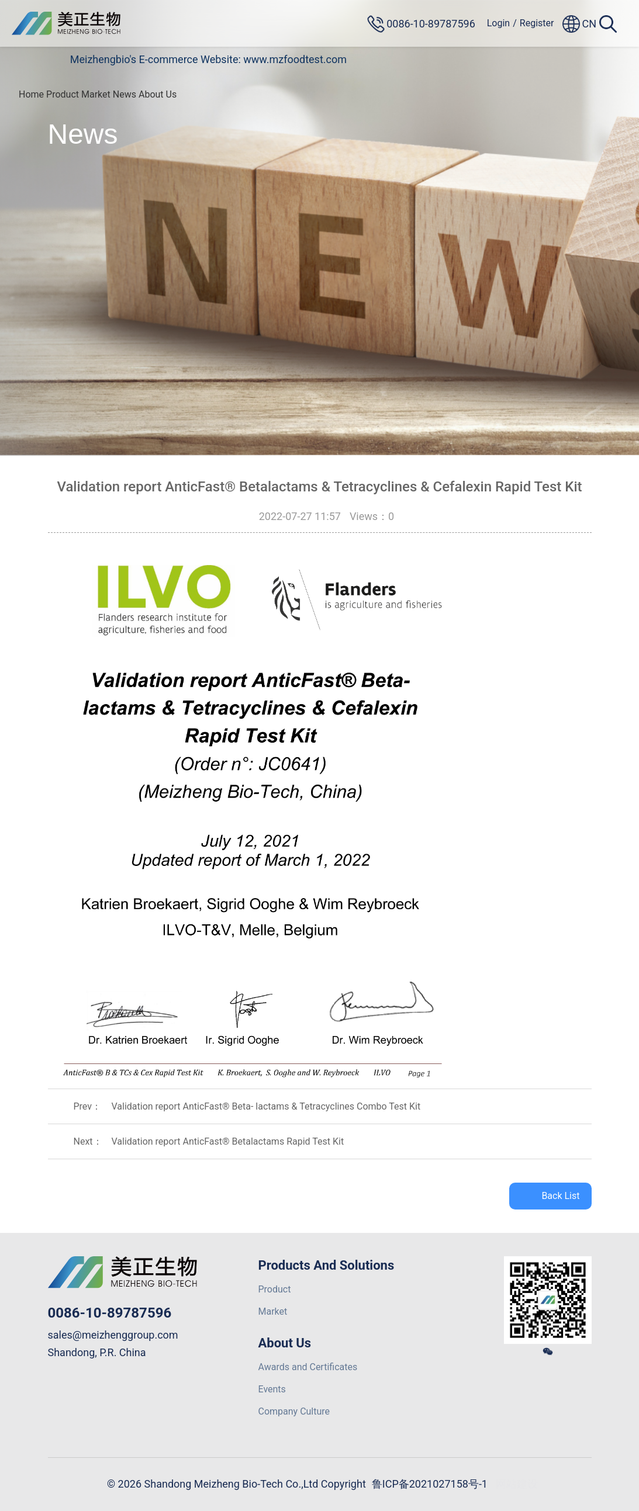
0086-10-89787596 (110, 1313)
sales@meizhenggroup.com (113, 1335)
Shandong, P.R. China (97, 1352)
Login (498, 23)
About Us (158, 94)
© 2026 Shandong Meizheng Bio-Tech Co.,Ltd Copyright (236, 1484)
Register (537, 23)
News (124, 94)
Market (95, 94)
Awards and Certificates (308, 1367)
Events (272, 1389)
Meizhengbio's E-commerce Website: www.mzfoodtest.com (208, 59)
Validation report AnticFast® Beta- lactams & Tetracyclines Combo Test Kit (266, 1106)
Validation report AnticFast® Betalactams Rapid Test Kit (228, 1141)
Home (31, 94)
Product (62, 94)
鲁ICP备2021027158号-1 (430, 1484)
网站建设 (517, 1484)
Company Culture (294, 1411)
